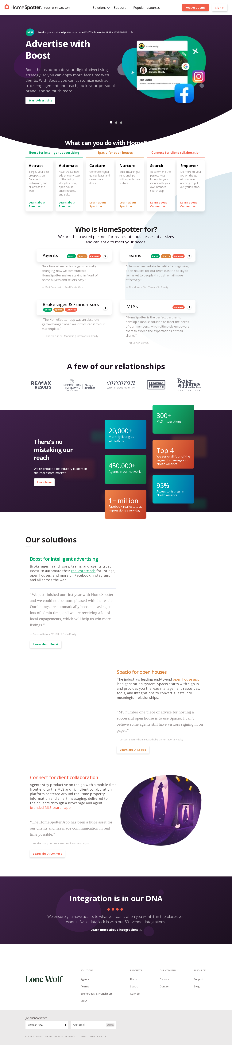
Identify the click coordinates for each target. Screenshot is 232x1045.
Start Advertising (40, 100)
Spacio (134, 986)
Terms (82, 1036)
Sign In (219, 7)
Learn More (44, 482)
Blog (196, 986)
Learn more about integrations (116, 930)
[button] (111, 122)
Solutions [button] (99, 8)
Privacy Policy (98, 1036)
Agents (84, 979)
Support (120, 8)
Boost (134, 979)
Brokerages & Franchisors (96, 993)
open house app (186, 679)
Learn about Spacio (97, 204)
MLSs (83, 1001)
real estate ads (83, 570)
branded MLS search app (50, 807)
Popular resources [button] (146, 8)
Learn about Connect (158, 204)
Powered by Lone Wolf (57, 7)
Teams (84, 986)
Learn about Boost (37, 204)
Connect (135, 993)
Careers (164, 979)
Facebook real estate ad (125, 506)
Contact (164, 986)
